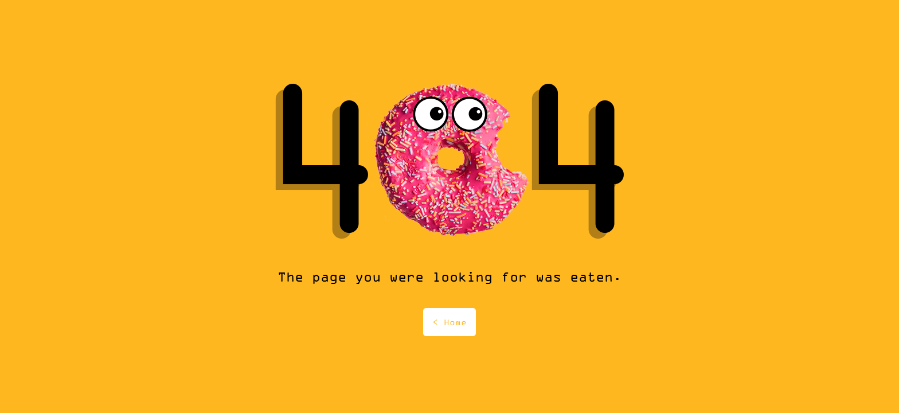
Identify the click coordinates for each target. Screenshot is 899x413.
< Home (449, 322)
